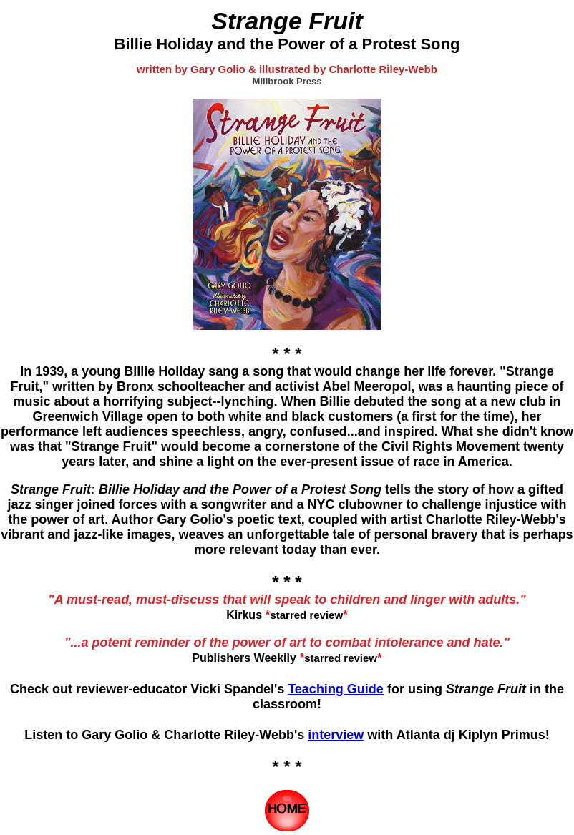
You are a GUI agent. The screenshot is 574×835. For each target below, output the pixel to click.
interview (336, 735)
